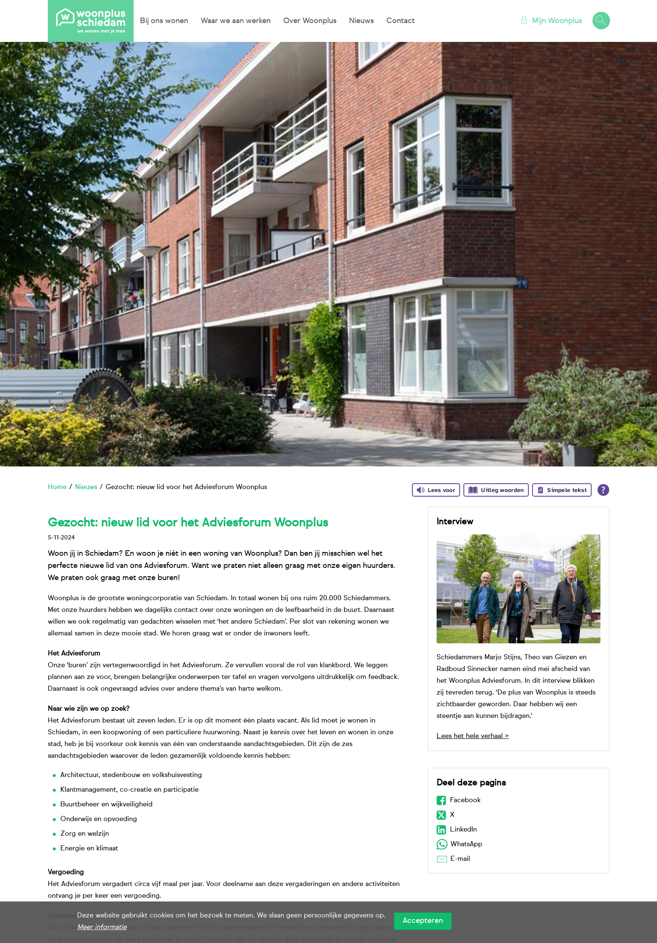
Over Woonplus (309, 21)
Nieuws (361, 21)
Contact (400, 21)
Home (57, 487)
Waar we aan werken (236, 21)
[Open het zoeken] (600, 21)
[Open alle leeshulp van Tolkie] (603, 490)
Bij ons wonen (164, 21)
